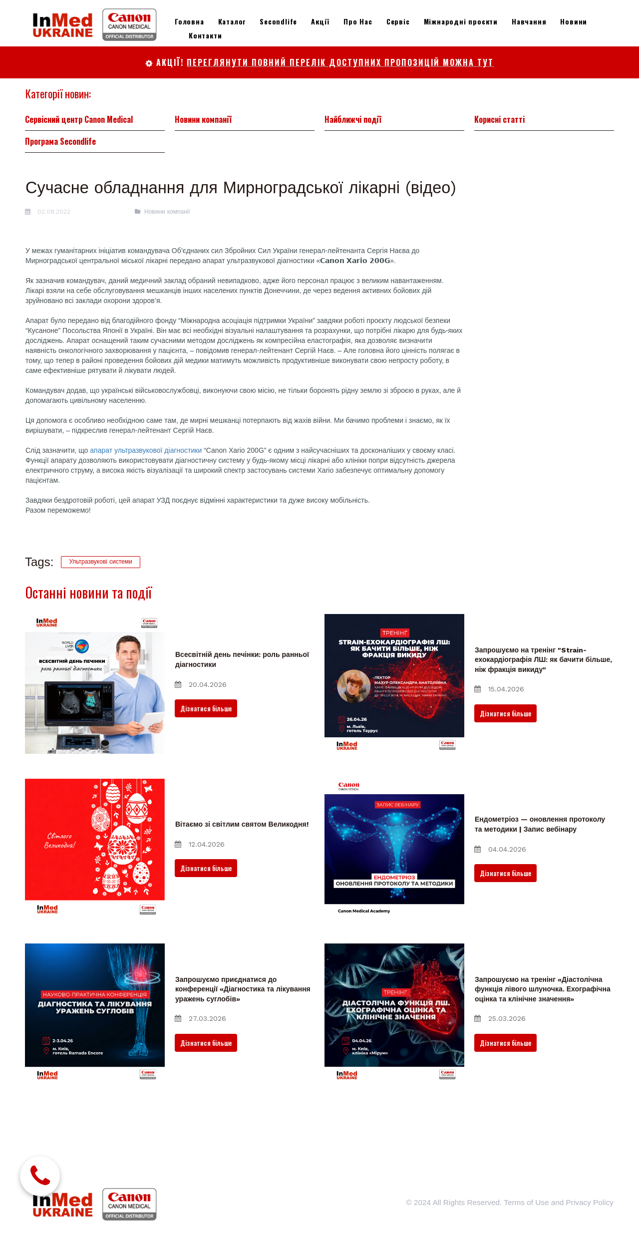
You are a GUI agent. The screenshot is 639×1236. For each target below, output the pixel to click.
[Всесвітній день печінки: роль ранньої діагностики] (95, 717)
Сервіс (398, 21)
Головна (189, 21)
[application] (244, 565)
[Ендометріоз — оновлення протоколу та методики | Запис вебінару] (394, 881)
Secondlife (278, 21)
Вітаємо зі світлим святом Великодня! (242, 858)
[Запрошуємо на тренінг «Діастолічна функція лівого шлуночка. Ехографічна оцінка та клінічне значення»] (394, 1046)
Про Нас (357, 21)
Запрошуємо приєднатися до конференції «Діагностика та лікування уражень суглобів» (243, 1022)
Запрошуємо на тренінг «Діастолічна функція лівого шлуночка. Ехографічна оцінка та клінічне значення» (543, 1022)
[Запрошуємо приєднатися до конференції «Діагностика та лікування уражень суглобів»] (95, 1046)
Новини (573, 21)
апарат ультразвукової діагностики (146, 480)
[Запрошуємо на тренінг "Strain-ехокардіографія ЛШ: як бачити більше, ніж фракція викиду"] (394, 717)
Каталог (232, 21)
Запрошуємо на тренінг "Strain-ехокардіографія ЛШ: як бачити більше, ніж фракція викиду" (543, 692)
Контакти (205, 35)
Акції (320, 21)
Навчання (529, 21)
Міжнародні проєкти (461, 21)
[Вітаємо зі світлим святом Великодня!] (95, 881)
